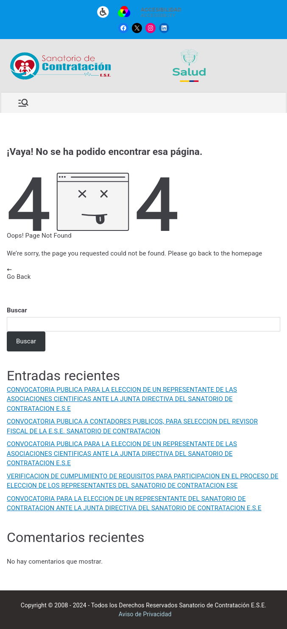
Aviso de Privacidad (145, 614)
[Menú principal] (23, 103)
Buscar (17, 310)
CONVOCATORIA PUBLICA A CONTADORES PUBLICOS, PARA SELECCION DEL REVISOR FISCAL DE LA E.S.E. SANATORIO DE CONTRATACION (132, 426)
